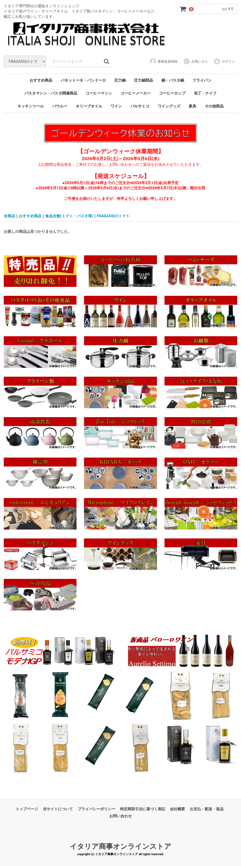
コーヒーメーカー (135, 93)
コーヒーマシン (99, 93)
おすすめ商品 (41, 80)
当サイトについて (58, 809)
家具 (192, 106)
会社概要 (177, 809)
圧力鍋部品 (143, 80)
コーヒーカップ (172, 93)
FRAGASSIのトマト (113, 216)
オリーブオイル (89, 106)
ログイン (224, 61)
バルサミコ (139, 106)
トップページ (27, 809)
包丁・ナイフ (205, 93)
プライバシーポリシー (96, 809)
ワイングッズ (169, 106)
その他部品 (214, 106)
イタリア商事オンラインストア (120, 846)
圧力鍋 (120, 80)
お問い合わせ (120, 816)
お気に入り (195, 61)
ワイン (116, 106)
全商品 (9, 216)
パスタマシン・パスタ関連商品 (50, 93)
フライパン (202, 80)
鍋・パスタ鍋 (172, 80)
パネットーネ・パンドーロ (83, 80)
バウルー (59, 106)
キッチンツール (30, 106)
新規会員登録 (163, 61)
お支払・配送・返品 (207, 809)
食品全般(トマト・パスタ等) (69, 216)
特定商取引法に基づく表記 (142, 809)
